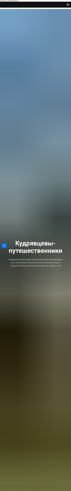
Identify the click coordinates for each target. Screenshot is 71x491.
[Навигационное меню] (68, 5)
